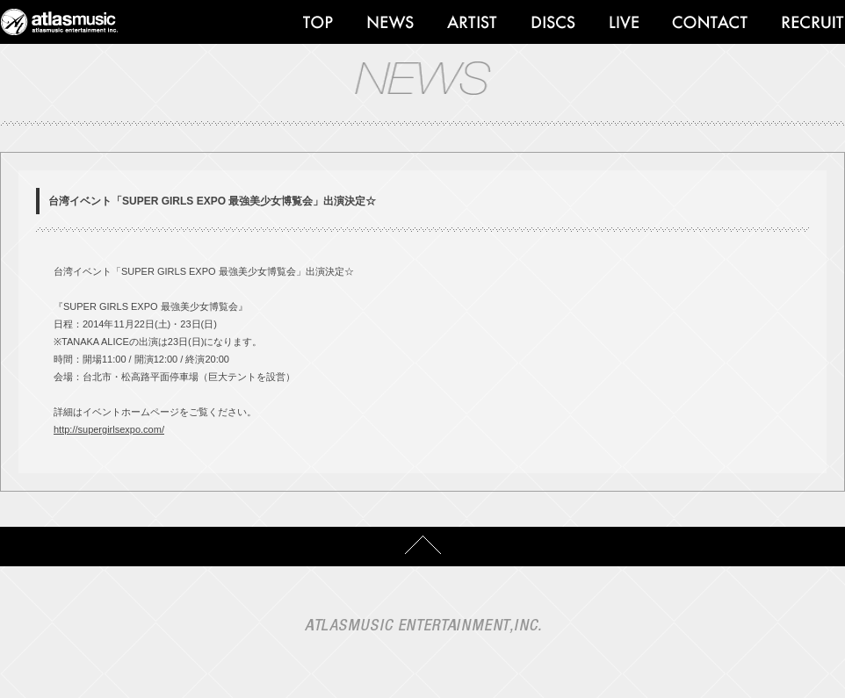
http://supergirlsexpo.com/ (109, 429)
